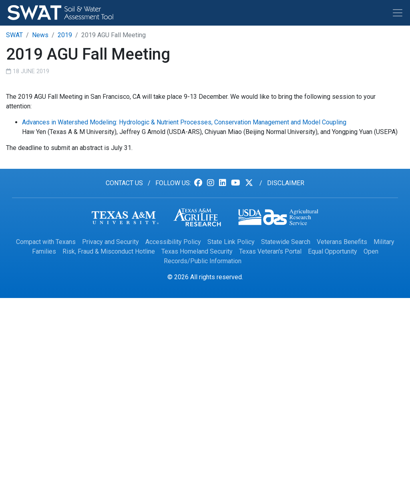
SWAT (14, 35)
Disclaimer (285, 183)
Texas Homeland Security (197, 251)
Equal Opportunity (332, 251)
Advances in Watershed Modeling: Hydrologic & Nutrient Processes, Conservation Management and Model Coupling (184, 122)
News (40, 35)
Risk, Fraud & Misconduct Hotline (108, 251)
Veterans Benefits (342, 242)
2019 (65, 35)
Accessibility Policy (173, 242)
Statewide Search (285, 242)
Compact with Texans (46, 242)
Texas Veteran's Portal (270, 251)
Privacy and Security (110, 242)
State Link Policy (231, 242)
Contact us (124, 183)
